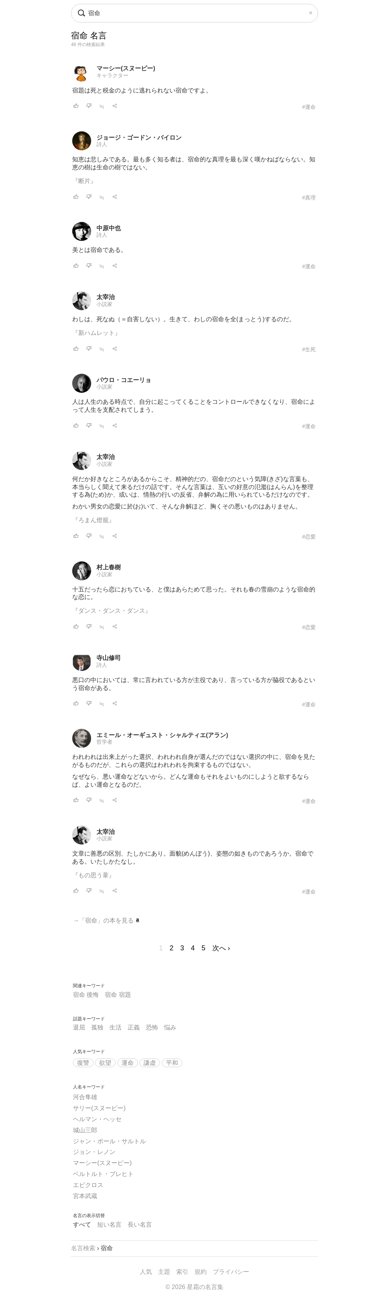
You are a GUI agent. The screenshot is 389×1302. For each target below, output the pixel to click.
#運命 (309, 107)
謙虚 (150, 1063)
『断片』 (84, 181)
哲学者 (104, 742)
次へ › (221, 948)
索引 (182, 1272)
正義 (134, 1027)
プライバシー (231, 1272)
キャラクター (112, 75)
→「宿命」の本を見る (106, 920)
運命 (128, 1063)
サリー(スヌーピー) (99, 1108)
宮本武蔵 (85, 1196)
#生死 (309, 349)
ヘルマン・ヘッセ (97, 1119)
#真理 (309, 197)
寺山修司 (108, 658)
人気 (146, 1272)
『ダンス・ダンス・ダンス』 (111, 610)
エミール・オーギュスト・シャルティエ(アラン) (162, 735)
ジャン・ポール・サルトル (109, 1141)
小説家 (104, 304)
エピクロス (88, 1185)
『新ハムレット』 (96, 333)
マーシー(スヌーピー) (125, 68)
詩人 (101, 144)
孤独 (97, 1027)
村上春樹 (108, 567)
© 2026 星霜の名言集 (194, 1287)
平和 (172, 1063)
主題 (164, 1272)
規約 (200, 1272)
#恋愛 (309, 537)
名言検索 (83, 1248)
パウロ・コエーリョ (123, 380)
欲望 (105, 1063)
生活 (115, 1027)
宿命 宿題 (118, 994)
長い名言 (140, 1224)
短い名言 (109, 1224)
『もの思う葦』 (93, 875)
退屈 (79, 1027)
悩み (170, 1027)
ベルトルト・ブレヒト (103, 1174)
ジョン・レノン (94, 1152)
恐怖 (152, 1027)
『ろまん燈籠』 (93, 520)
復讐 (83, 1063)
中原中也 (108, 228)
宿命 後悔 (86, 994)
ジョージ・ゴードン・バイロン (139, 137)
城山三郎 (85, 1130)
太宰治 (105, 297)
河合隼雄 (85, 1097)
